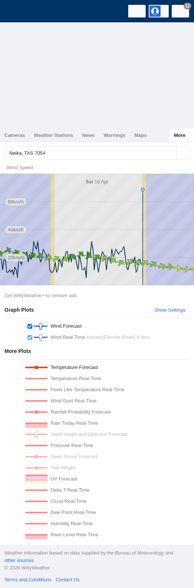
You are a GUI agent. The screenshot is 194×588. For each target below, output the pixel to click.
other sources (19, 560)
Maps (141, 135)
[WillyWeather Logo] (16, 11)
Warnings (115, 135)
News (88, 135)
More (179, 135)
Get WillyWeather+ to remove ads (40, 295)
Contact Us (68, 579)
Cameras (14, 135)
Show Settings (170, 310)
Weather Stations (53, 135)
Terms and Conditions (27, 579)
